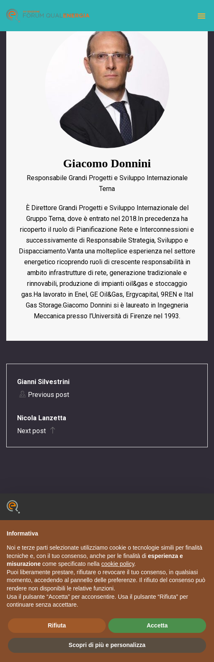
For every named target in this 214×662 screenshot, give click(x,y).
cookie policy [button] (117, 563)
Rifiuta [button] (57, 625)
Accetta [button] (157, 625)
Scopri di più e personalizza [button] (107, 645)
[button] (201, 16)
